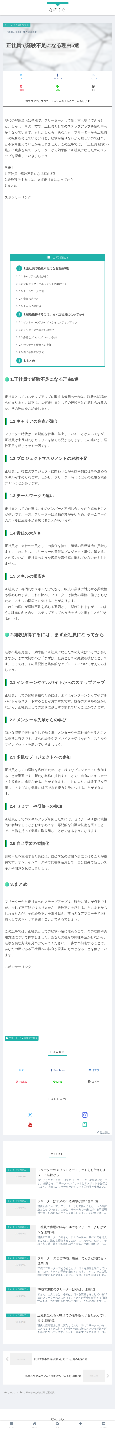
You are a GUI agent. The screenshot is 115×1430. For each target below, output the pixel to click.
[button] (93, 88)
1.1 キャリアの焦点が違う (35, 276)
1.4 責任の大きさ (29, 298)
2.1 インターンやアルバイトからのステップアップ (50, 322)
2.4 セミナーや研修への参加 (36, 344)
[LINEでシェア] (57, 88)
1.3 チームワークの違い (33, 291)
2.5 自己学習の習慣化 (32, 352)
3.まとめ (29, 360)
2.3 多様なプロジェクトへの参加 (39, 337)
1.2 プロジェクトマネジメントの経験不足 (44, 283)
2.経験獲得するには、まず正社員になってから (54, 314)
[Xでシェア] (21, 76)
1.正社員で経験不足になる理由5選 (46, 268)
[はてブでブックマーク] (93, 76)
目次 (55, 257)
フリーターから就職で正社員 (21, 1038)
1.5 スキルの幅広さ (31, 306)
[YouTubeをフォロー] (30, 1125)
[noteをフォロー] (85, 1125)
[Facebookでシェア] (57, 76)
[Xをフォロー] (30, 1115)
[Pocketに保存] (21, 88)
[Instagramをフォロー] (85, 1115)
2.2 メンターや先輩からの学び (37, 330)
